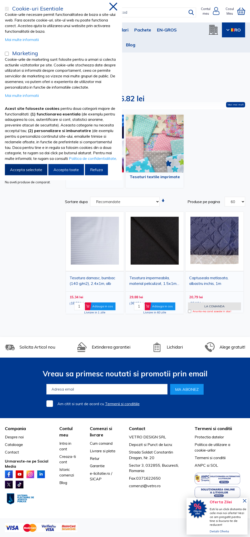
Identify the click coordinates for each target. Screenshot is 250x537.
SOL (214, 465)
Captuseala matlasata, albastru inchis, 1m (208, 280)
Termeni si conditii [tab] (213, 428)
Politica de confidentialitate (92, 158)
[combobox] (129, 12)
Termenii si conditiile (122, 403)
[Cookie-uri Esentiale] (7, 9)
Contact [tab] (137, 428)
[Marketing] (7, 54)
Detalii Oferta (219, 531)
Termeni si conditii (210, 457)
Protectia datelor (209, 436)
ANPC (200, 465)
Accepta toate (66, 169)
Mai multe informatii (22, 39)
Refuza (96, 169)
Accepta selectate (26, 169)
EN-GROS (167, 30)
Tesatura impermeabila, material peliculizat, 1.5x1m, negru (153, 281)
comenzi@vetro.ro (145, 485)
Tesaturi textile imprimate (155, 176)
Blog (130, 45)
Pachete (142, 30)
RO (233, 30)
